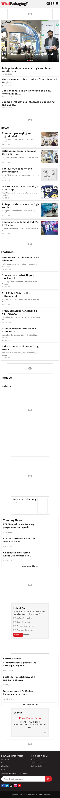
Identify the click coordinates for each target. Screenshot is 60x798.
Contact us (36, 760)
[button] (27, 60)
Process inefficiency (24, 626)
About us (5, 760)
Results (26, 634)
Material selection (23, 618)
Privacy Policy (37, 766)
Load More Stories (30, 566)
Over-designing (21, 622)
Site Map (5, 766)
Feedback (5, 763)
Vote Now (18, 634)
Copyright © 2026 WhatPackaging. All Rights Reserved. (30, 795)
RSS (3, 769)
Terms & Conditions (39, 763)
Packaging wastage (23, 630)
